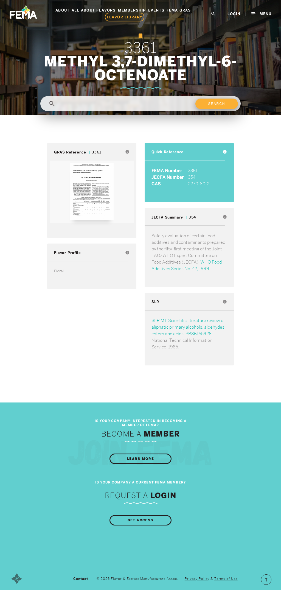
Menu (261, 13)
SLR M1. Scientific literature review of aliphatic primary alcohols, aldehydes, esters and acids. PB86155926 (188, 327)
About (62, 10)
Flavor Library (125, 17)
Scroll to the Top (266, 579)
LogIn (233, 13)
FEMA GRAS (179, 10)
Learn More (140, 459)
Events (156, 10)
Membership (132, 10)
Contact (80, 579)
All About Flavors (94, 10)
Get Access (141, 520)
